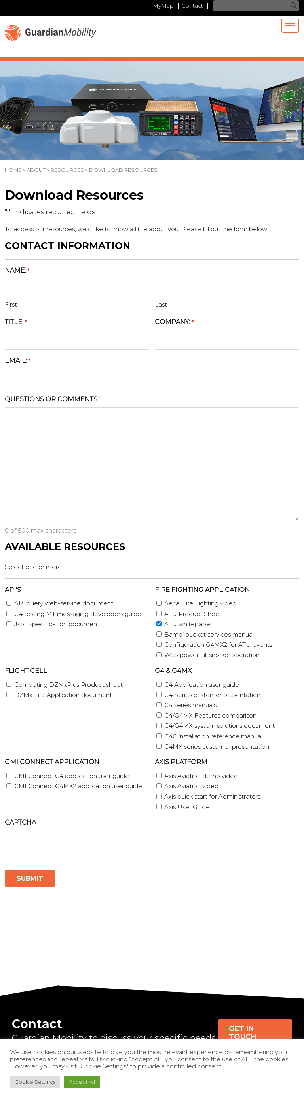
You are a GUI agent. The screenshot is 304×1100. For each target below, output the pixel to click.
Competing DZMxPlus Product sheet (68, 684)
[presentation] (65, 846)
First (11, 305)
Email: (17, 361)
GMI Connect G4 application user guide (71, 776)
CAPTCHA (20, 822)
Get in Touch (242, 1033)
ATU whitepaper (188, 624)
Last (161, 305)
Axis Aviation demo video (201, 776)
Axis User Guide (187, 807)
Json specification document (56, 624)
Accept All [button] (82, 1082)
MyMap (161, 5)
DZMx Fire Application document (63, 695)
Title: (16, 322)
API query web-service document (63, 603)
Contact (192, 5)
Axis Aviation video (191, 786)
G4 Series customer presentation (212, 695)
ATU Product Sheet (193, 614)
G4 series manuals (190, 705)
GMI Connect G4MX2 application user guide (78, 786)
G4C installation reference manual (213, 736)
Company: (174, 322)
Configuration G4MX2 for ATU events (218, 644)
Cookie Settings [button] (35, 1082)
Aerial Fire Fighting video (200, 603)
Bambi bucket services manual (209, 634)
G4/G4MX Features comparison (210, 715)
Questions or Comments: (52, 399)
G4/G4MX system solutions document (219, 726)
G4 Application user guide (201, 684)
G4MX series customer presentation (216, 746)
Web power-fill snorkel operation (212, 655)
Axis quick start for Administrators (212, 797)
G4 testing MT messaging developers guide (77, 614)
